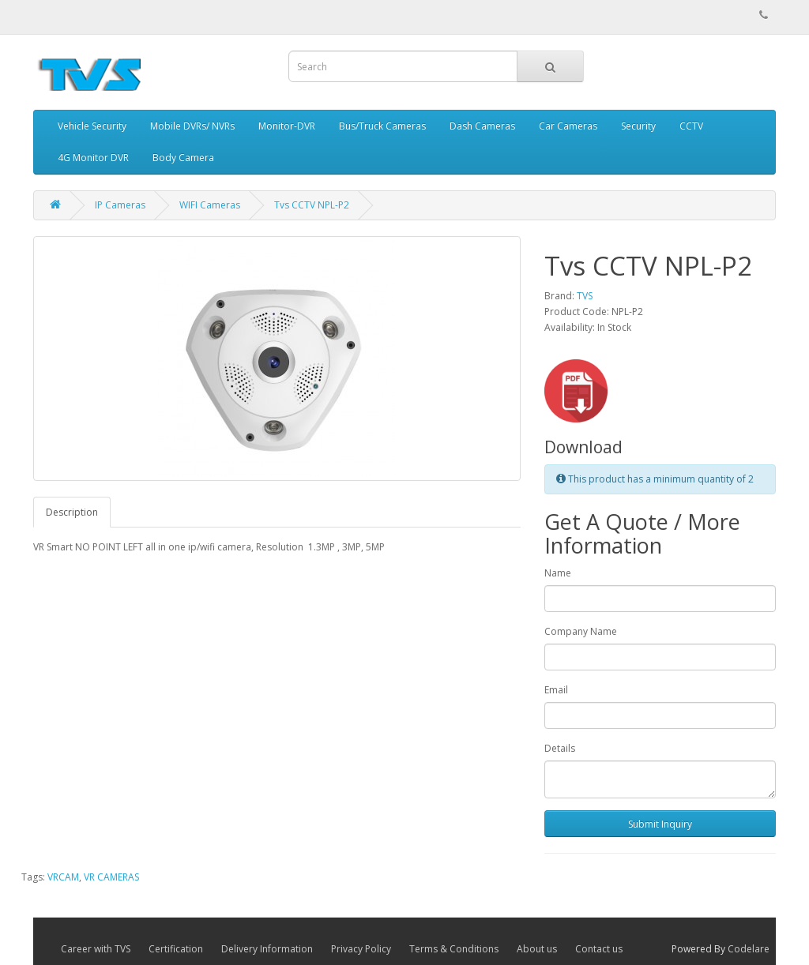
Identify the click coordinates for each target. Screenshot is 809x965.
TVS (585, 295)
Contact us (599, 949)
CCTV (691, 126)
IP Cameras (120, 205)
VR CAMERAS (111, 877)
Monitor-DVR (286, 126)
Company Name (580, 631)
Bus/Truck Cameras (382, 126)
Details (559, 748)
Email (556, 690)
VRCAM (63, 877)
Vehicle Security (92, 126)
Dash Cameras (482, 126)
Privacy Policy (361, 949)
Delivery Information (267, 949)
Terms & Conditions (454, 949)
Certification (176, 949)
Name (557, 573)
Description (72, 512)
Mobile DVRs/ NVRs (192, 126)
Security (638, 126)
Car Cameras (568, 126)
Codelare (748, 949)
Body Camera (183, 157)
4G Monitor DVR (93, 157)
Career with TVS (95, 949)
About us (537, 949)
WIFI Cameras (209, 205)
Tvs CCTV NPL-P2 (311, 205)
